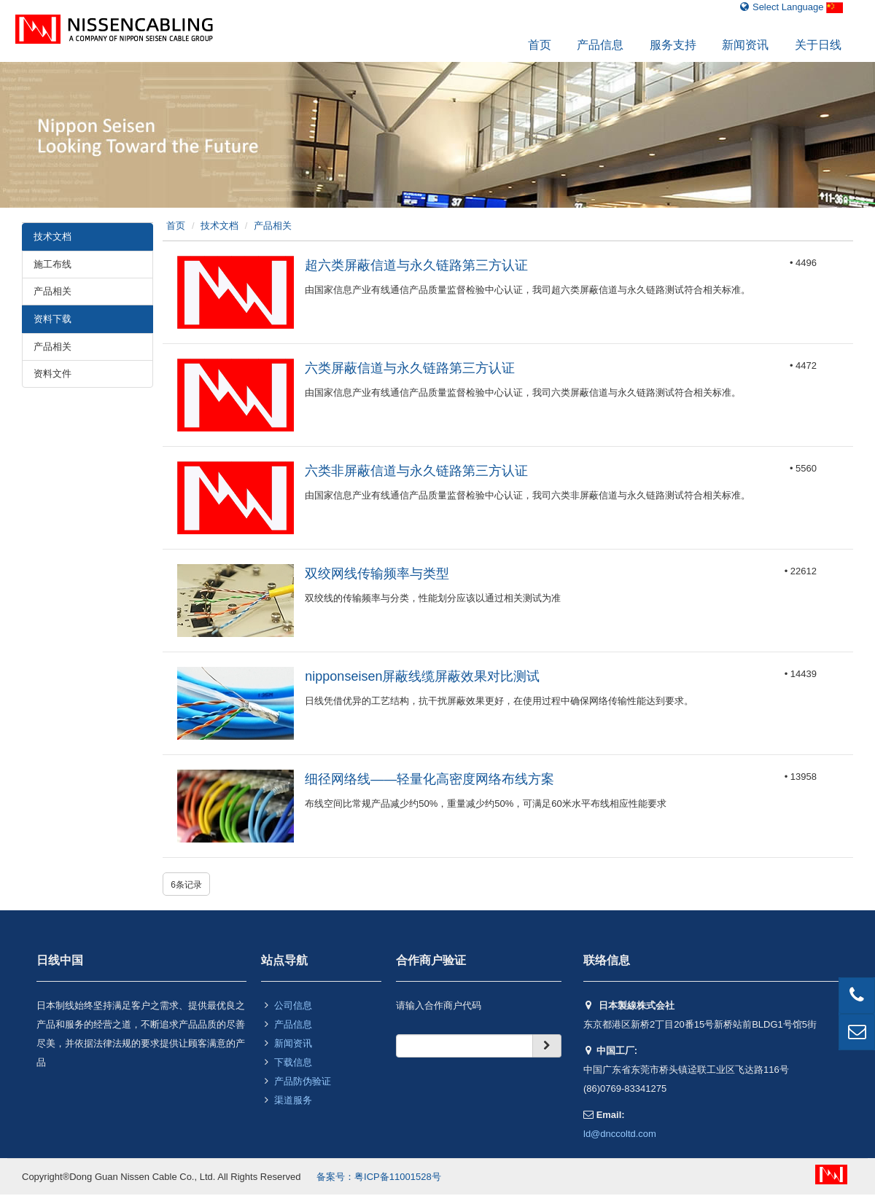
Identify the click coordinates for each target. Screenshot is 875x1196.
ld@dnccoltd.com (619, 1133)
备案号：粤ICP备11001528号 (378, 1176)
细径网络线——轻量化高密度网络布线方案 (429, 779)
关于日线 (818, 45)
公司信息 (293, 1005)
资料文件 (52, 373)
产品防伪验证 (302, 1081)
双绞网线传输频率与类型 (377, 573)
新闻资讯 (745, 45)
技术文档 (219, 225)
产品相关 (52, 291)
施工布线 (52, 264)
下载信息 (293, 1062)
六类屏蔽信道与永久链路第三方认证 (410, 368)
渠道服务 (293, 1100)
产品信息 (600, 45)
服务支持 (673, 45)
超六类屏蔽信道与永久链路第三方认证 (416, 265)
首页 (539, 45)
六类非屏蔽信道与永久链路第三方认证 (416, 471)
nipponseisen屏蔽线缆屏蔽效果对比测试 (422, 676)
